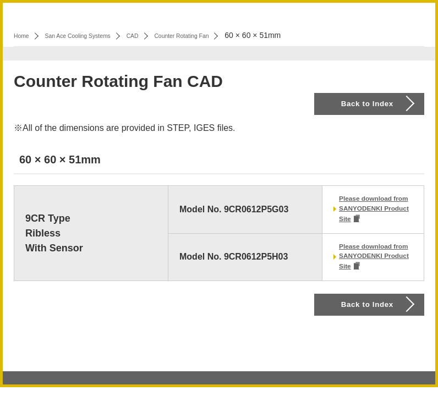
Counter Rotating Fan (224, 35)
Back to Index (380, 109)
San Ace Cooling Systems (94, 35)
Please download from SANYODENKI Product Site (375, 214)
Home (24, 35)
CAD (163, 35)
